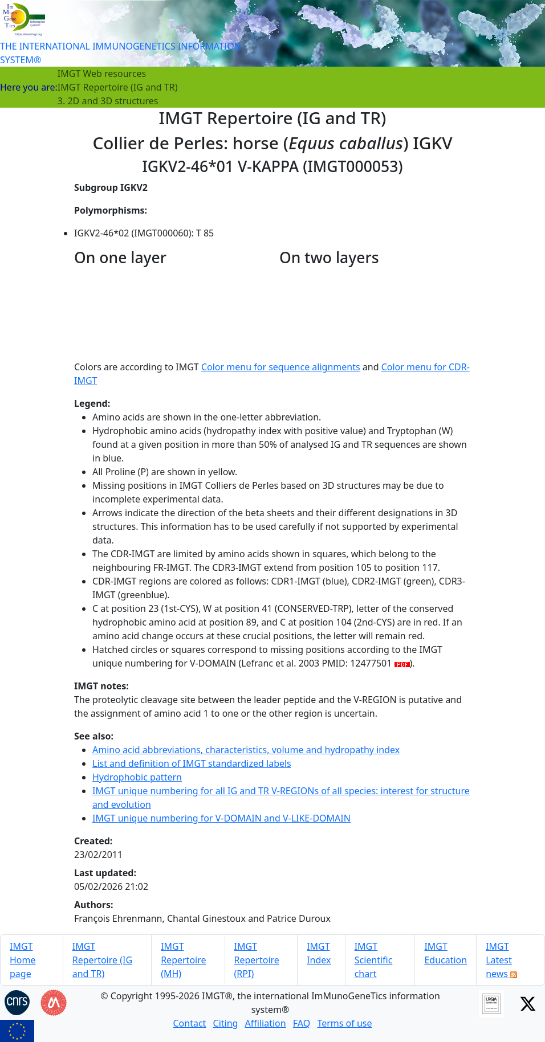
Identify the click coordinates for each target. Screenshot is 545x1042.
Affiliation (265, 1023)
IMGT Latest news (501, 960)
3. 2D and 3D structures (108, 101)
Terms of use (344, 1023)
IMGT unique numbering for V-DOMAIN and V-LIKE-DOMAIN (221, 818)
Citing (225, 1023)
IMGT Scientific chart (374, 960)
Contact (189, 1023)
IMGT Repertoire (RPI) (256, 960)
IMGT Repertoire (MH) (183, 960)
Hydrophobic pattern (137, 777)
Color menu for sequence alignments (280, 367)
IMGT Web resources (102, 73)
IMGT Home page (23, 960)
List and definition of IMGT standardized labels (191, 763)
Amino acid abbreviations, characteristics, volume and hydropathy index (246, 749)
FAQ (301, 1023)
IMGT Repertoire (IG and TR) (118, 87)
